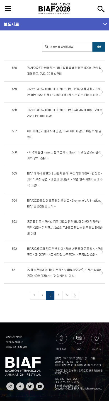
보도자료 (11, 24)
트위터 (29, 384)
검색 (101, 9)
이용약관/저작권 (13, 337)
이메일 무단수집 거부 (16, 347)
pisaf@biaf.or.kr (71, 386)
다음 (75, 295)
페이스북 (19, 386)
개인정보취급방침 (14, 342)
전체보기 (8, 9)
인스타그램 (9, 386)
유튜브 (39, 384)
